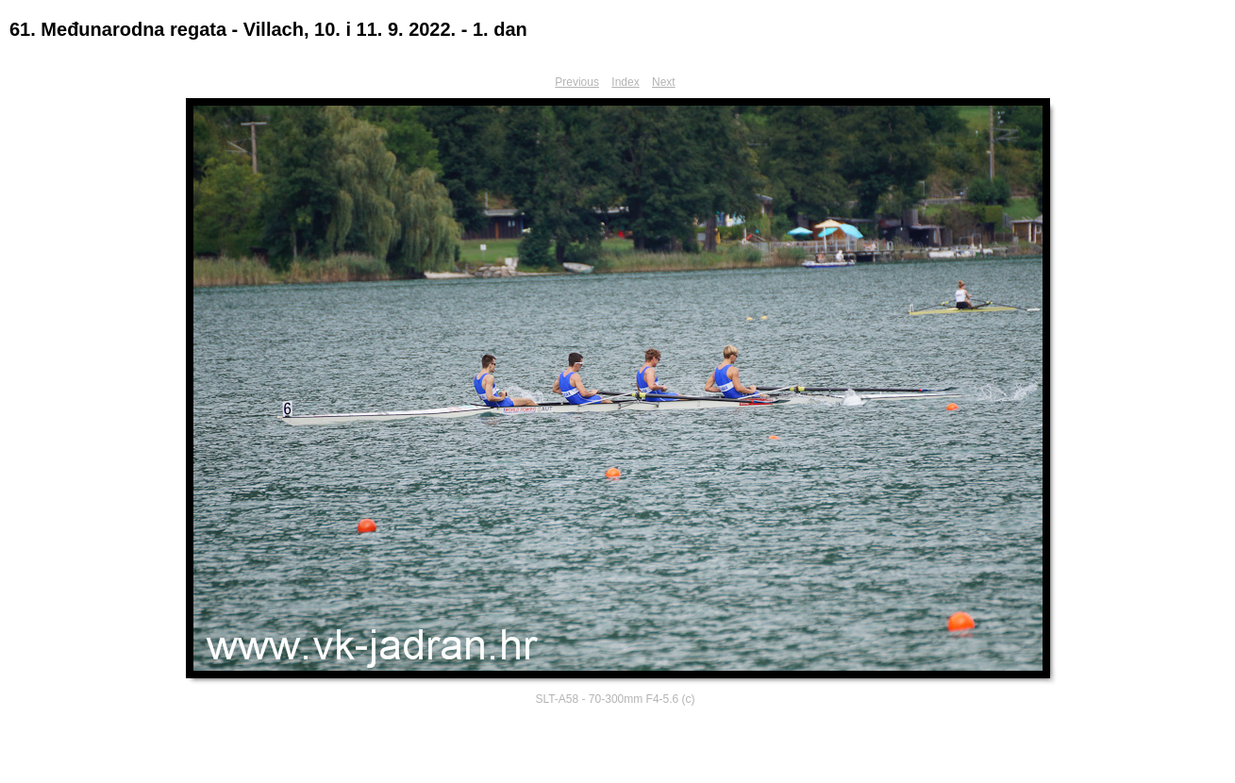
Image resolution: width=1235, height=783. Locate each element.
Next (664, 82)
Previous (577, 82)
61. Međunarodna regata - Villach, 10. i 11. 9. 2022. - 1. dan (268, 29)
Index (625, 82)
